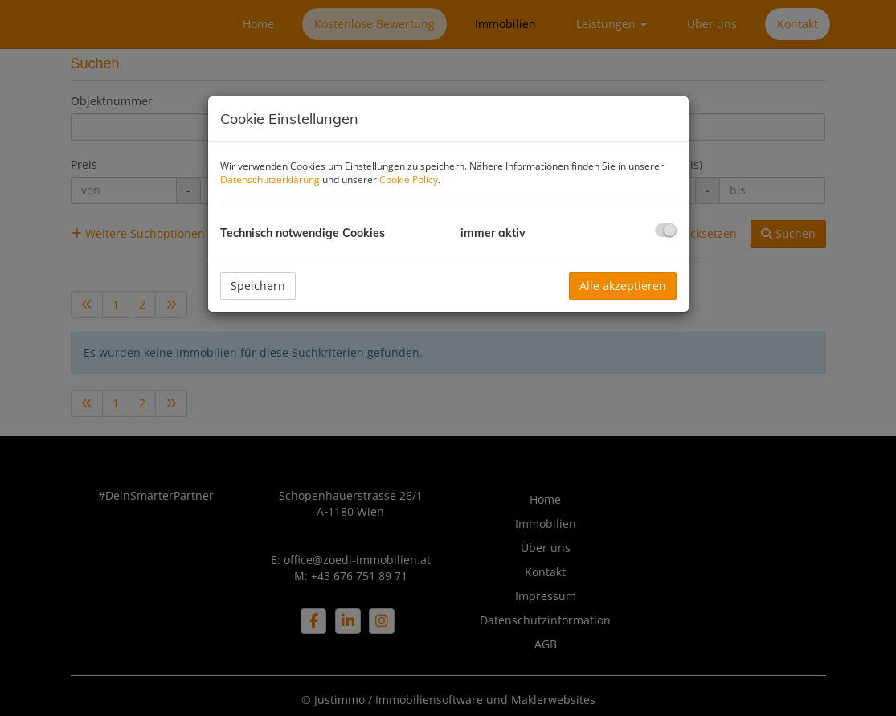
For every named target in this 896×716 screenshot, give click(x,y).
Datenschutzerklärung (270, 179)
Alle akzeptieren (622, 285)
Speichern (258, 285)
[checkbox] (666, 230)
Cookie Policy (408, 179)
